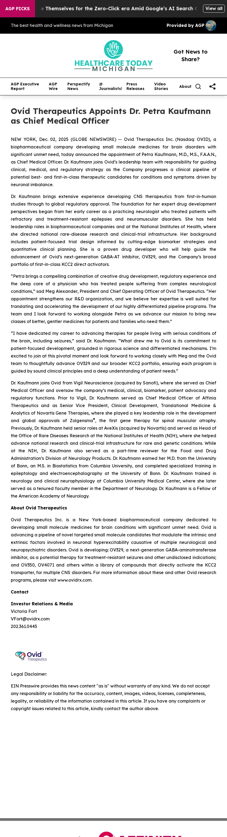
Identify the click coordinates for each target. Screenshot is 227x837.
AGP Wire (53, 86)
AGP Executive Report (25, 86)
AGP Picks (17, 8)
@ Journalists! (110, 86)
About (185, 86)
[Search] (198, 86)
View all (213, 8)
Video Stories (161, 86)
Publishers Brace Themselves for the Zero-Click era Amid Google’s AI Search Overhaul (114, 8)
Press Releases (135, 86)
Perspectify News (78, 86)
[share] (212, 86)
